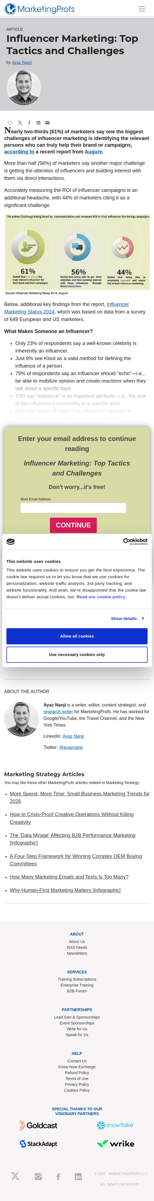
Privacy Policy (77, 1084)
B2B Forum (77, 991)
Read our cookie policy (101, 596)
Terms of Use (77, 1078)
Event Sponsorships (77, 1023)
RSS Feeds (77, 947)
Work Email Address (35, 499)
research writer (58, 711)
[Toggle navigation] (142, 9)
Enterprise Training (77, 985)
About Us (77, 941)
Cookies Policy (77, 1090)
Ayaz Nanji (22, 62)
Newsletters (77, 953)
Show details (124, 618)
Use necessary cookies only (77, 654)
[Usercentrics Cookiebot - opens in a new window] (123, 541)
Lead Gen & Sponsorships (77, 1017)
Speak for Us (77, 1035)
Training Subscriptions (77, 979)
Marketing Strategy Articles (44, 774)
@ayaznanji (71, 747)
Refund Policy (77, 1072)
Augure (93, 152)
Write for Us (77, 1029)
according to (19, 152)
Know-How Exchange (77, 1067)
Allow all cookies (77, 636)
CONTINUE (73, 525)
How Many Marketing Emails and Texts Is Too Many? (69, 877)
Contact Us (76, 1061)
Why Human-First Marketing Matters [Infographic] (65, 890)
